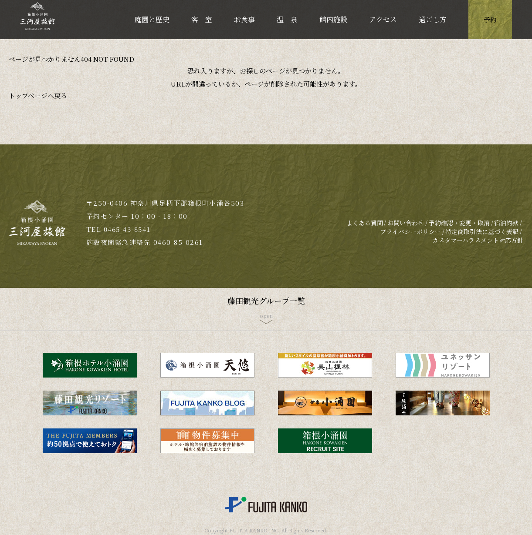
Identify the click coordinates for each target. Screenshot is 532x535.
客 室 (201, 19)
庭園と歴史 (152, 19)
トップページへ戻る (38, 95)
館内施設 (333, 19)
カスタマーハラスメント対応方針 (477, 240)
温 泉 (287, 19)
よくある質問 (364, 222)
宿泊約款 (506, 222)
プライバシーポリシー (410, 231)
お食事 (244, 19)
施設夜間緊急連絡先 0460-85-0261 (144, 242)
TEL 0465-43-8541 (118, 229)
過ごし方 (433, 19)
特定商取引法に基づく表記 (481, 231)
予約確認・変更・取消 (459, 222)
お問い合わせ (405, 222)
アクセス (383, 19)
